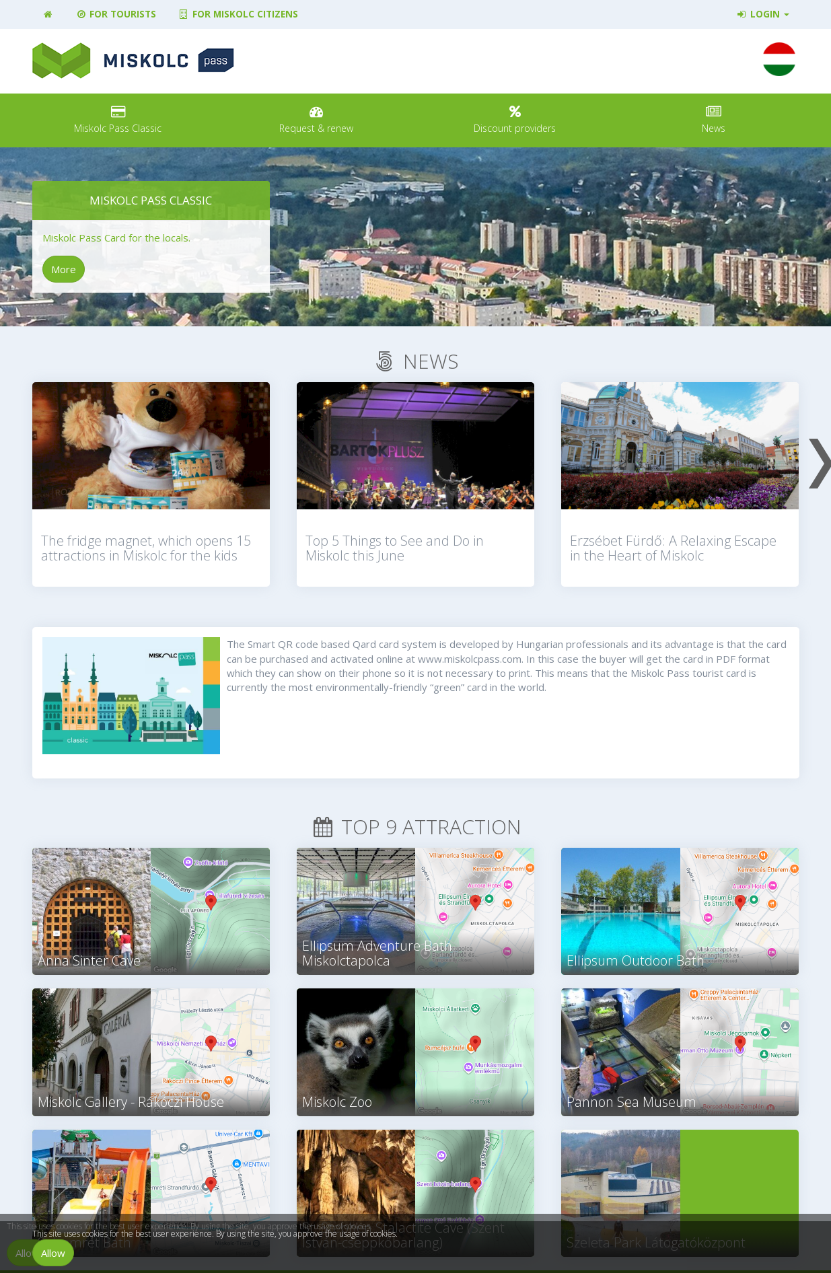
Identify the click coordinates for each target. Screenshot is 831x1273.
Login (762, 14)
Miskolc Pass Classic (150, 200)
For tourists (115, 14)
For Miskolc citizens (237, 14)
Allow (53, 1253)
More (63, 269)
